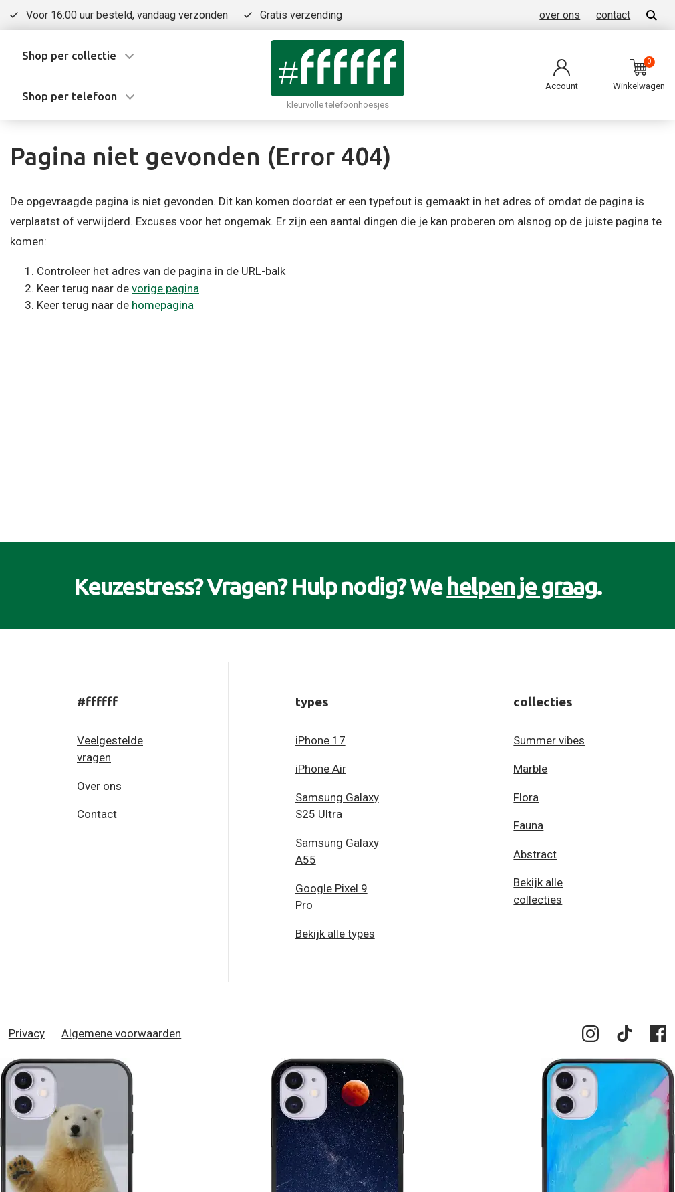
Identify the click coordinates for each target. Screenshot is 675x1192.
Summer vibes (549, 740)
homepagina (163, 305)
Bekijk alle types (335, 933)
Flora (526, 797)
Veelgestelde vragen (110, 749)
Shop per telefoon (69, 96)
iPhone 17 (320, 740)
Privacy (27, 1033)
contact (613, 15)
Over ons (99, 786)
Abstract (535, 854)
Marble (530, 768)
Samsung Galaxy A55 (337, 851)
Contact (97, 814)
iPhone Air (320, 768)
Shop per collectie (69, 55)
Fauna (528, 825)
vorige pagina (165, 288)
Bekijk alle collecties (538, 891)
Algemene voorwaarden (121, 1033)
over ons (559, 15)
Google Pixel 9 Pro (331, 897)
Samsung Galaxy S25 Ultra (337, 806)
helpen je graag (521, 586)
